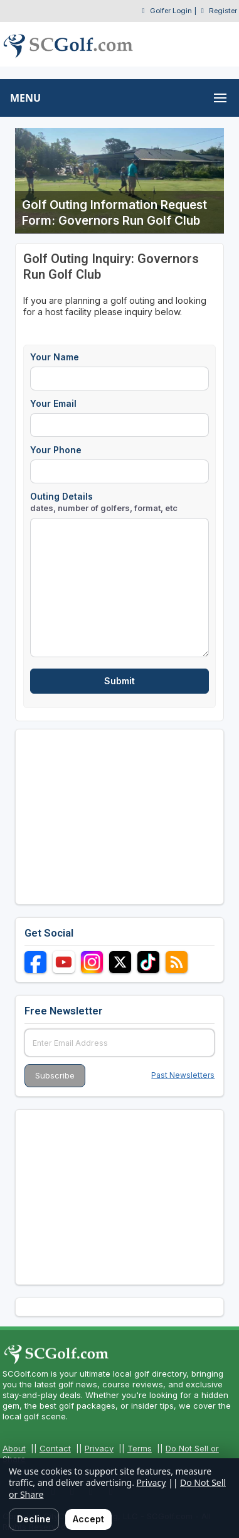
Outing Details (104, 502)
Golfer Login (171, 10)
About (14, 1448)
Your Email (53, 403)
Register (223, 10)
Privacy (99, 1448)
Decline (34, 1519)
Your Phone (56, 449)
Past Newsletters (183, 1075)
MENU (25, 98)
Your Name (54, 357)
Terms (139, 1448)
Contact (55, 1448)
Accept (88, 1519)
